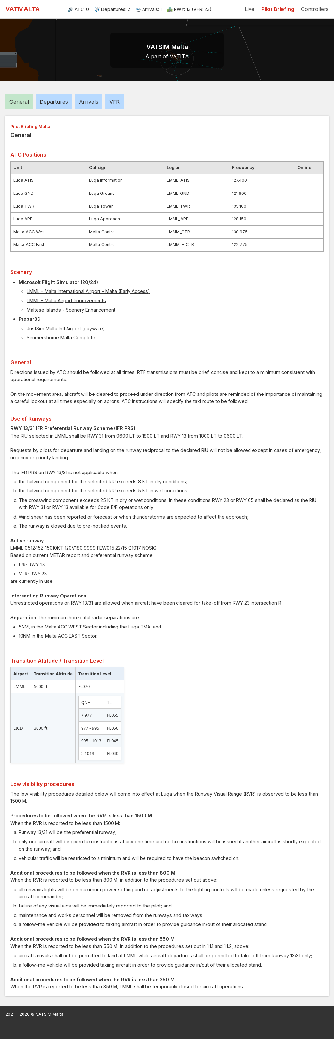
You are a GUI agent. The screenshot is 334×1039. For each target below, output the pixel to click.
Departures (54, 102)
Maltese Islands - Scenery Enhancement (71, 310)
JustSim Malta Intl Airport (54, 328)
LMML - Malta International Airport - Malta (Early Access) (88, 291)
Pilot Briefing (277, 9)
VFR (114, 102)
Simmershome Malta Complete (61, 337)
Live (249, 9)
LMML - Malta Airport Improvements (66, 300)
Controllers (315, 9)
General (19, 102)
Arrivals (88, 102)
